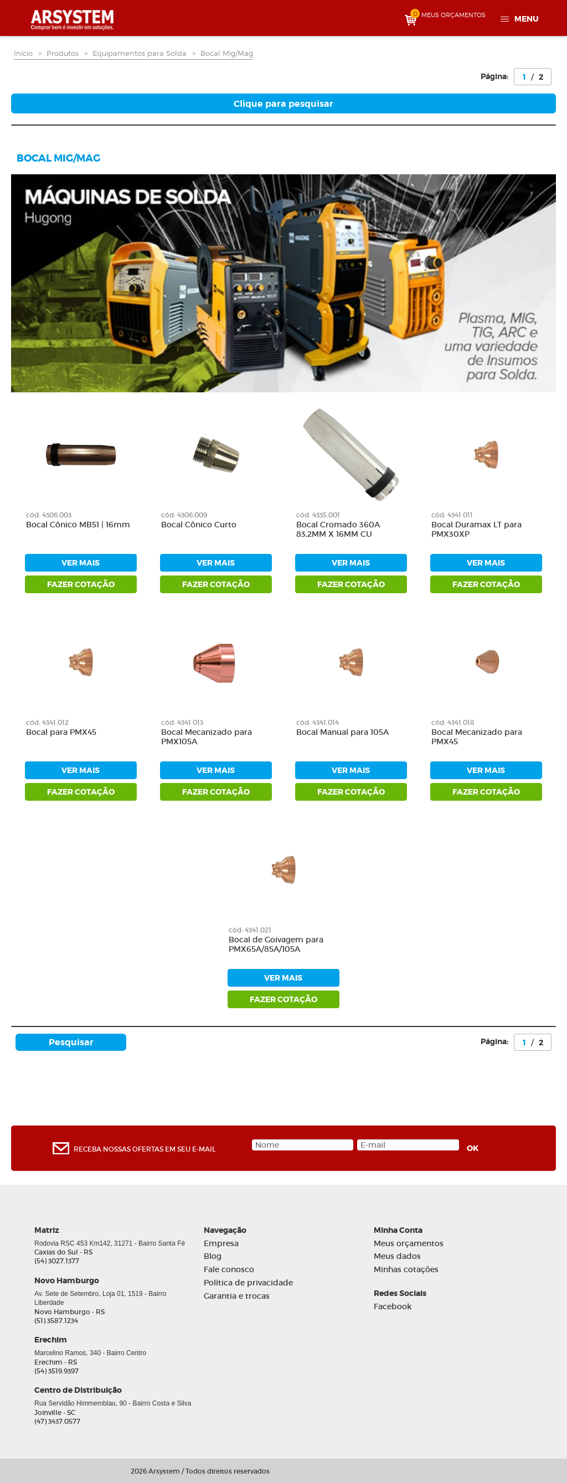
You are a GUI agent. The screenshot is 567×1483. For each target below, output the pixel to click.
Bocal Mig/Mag (226, 53)
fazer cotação (81, 584)
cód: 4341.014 (317, 722)
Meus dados (397, 1256)
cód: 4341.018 (453, 722)
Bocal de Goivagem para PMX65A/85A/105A (276, 944)
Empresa (221, 1243)
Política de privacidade (248, 1283)
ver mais (80, 563)
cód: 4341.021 (250, 930)
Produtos (63, 53)
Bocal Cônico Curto (198, 525)
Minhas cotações (406, 1269)
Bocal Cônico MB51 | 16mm (78, 525)
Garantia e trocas (237, 1296)
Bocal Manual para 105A (342, 732)
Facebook (392, 1306)
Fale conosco (229, 1269)
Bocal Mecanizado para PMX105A (206, 737)
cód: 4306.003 (48, 514)
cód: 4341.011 (452, 514)
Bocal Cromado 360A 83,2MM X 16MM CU (338, 529)
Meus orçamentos (409, 1243)
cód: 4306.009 (184, 514)
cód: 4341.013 (182, 722)
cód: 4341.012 (47, 722)
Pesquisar (71, 1042)
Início (23, 53)
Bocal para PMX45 (61, 732)
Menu (526, 19)
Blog (212, 1256)
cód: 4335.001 (318, 514)
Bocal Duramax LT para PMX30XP (476, 529)
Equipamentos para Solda (139, 53)
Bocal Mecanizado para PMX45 (476, 737)
